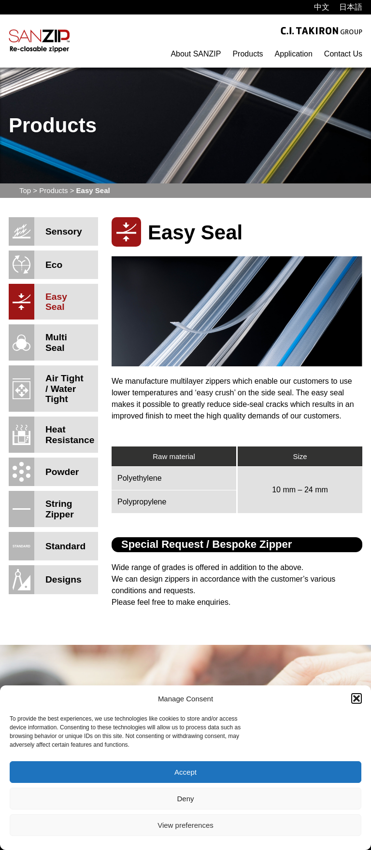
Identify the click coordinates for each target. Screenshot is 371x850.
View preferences (185, 825)
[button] (356, 698)
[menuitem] (321, 7)
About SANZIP (196, 54)
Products (247, 54)
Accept (185, 772)
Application (294, 54)
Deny (185, 798)
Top (25, 190)
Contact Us (343, 54)
